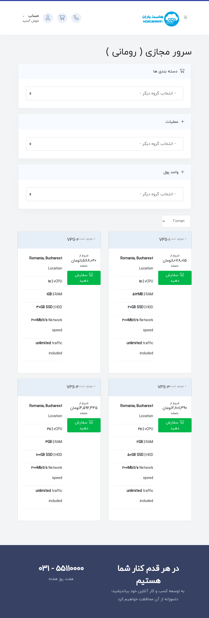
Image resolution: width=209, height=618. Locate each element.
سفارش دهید (175, 278)
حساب (33, 16)
